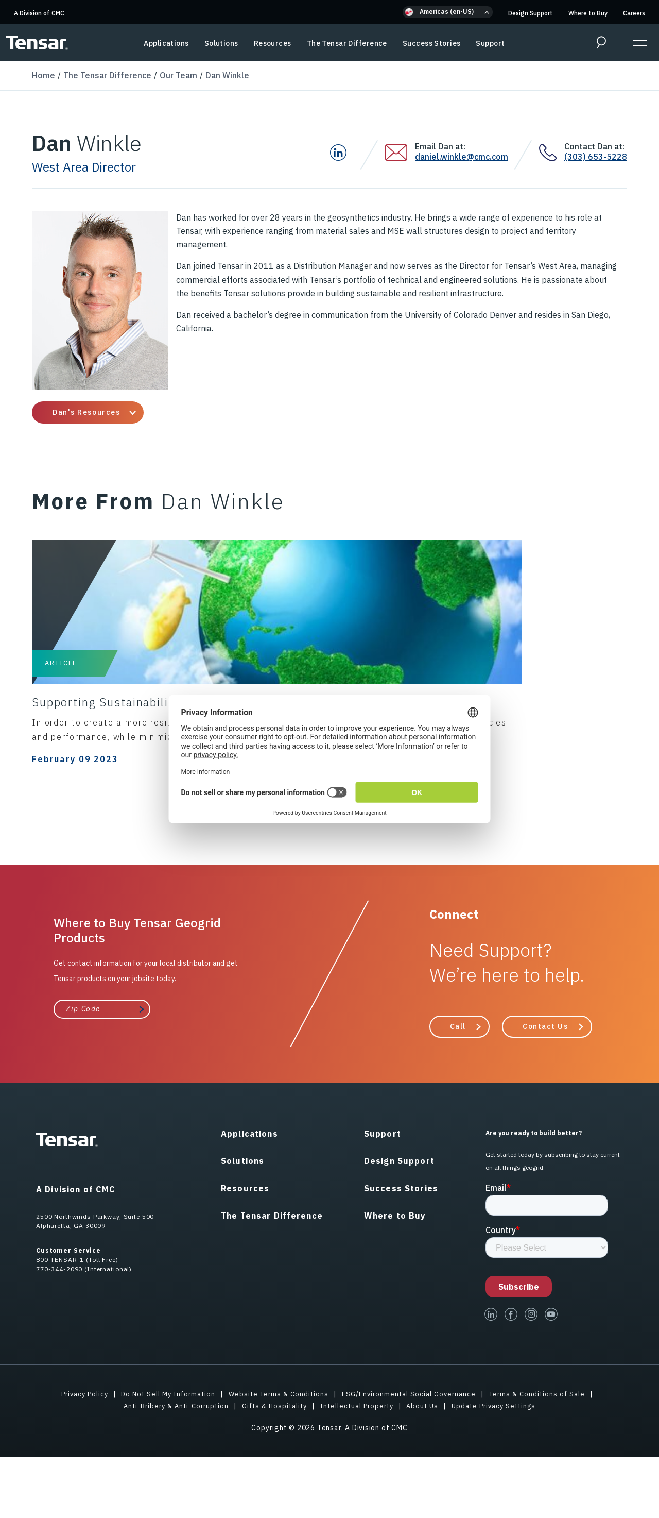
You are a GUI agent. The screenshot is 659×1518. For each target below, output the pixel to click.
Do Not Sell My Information (162, 1454)
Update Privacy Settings (504, 1466)
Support (490, 43)
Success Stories (432, 43)
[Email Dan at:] (400, 152)
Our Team (178, 75)
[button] (448, 12)
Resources (272, 43)
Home (43, 75)
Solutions (221, 43)
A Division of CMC (39, 13)
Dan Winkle (227, 75)
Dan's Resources (86, 412)
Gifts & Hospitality (271, 1466)
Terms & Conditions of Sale (547, 1454)
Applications (166, 43)
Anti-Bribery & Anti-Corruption (166, 1466)
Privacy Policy (73, 1454)
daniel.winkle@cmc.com (461, 156)
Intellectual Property (359, 1466)
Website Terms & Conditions (278, 1454)
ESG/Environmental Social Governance (413, 1454)
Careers (634, 13)
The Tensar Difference (347, 43)
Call (458, 1087)
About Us (428, 1466)
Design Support (530, 13)
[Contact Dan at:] (551, 152)
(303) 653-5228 (595, 156)
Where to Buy (588, 13)
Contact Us (545, 1087)
